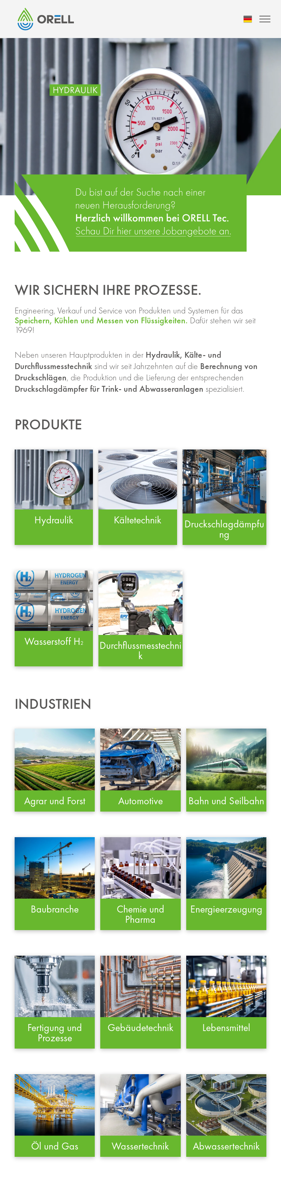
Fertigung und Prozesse (54, 1032)
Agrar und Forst (54, 800)
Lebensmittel (226, 1027)
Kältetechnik (137, 520)
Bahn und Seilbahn (226, 800)
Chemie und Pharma (140, 914)
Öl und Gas (54, 1146)
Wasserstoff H (52, 641)
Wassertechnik (140, 1146)
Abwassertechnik (226, 1146)
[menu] (264, 19)
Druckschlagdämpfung (224, 529)
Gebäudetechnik (140, 1027)
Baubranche (55, 909)
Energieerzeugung (226, 909)
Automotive (140, 800)
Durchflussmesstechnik (140, 650)
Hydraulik (53, 520)
